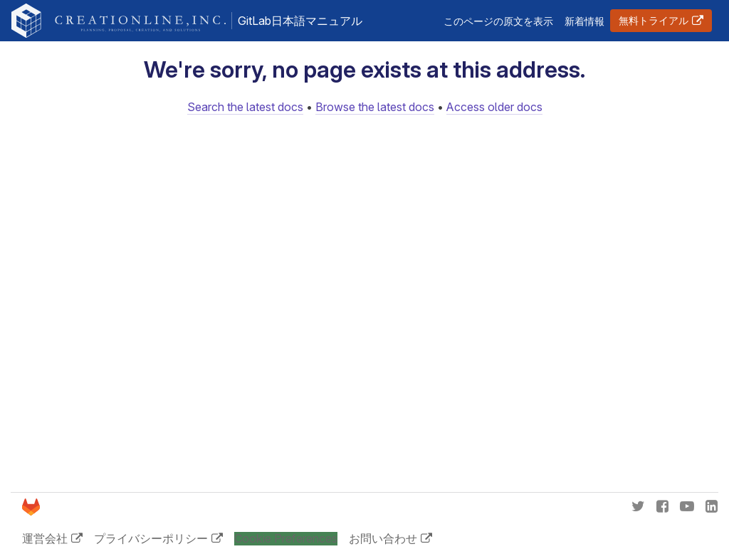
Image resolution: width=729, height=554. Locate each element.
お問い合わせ (383, 538)
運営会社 (45, 538)
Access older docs (494, 107)
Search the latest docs (245, 107)
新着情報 (584, 21)
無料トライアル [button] (653, 20)
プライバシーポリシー (151, 538)
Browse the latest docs (374, 107)
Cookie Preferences (285, 538)
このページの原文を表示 (498, 21)
